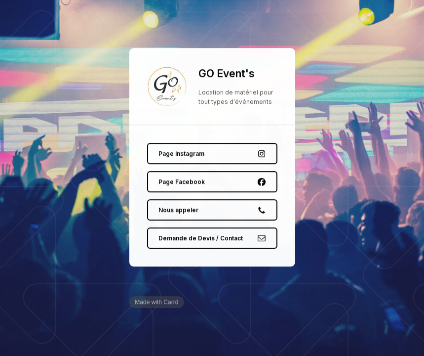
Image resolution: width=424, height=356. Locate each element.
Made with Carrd (156, 302)
